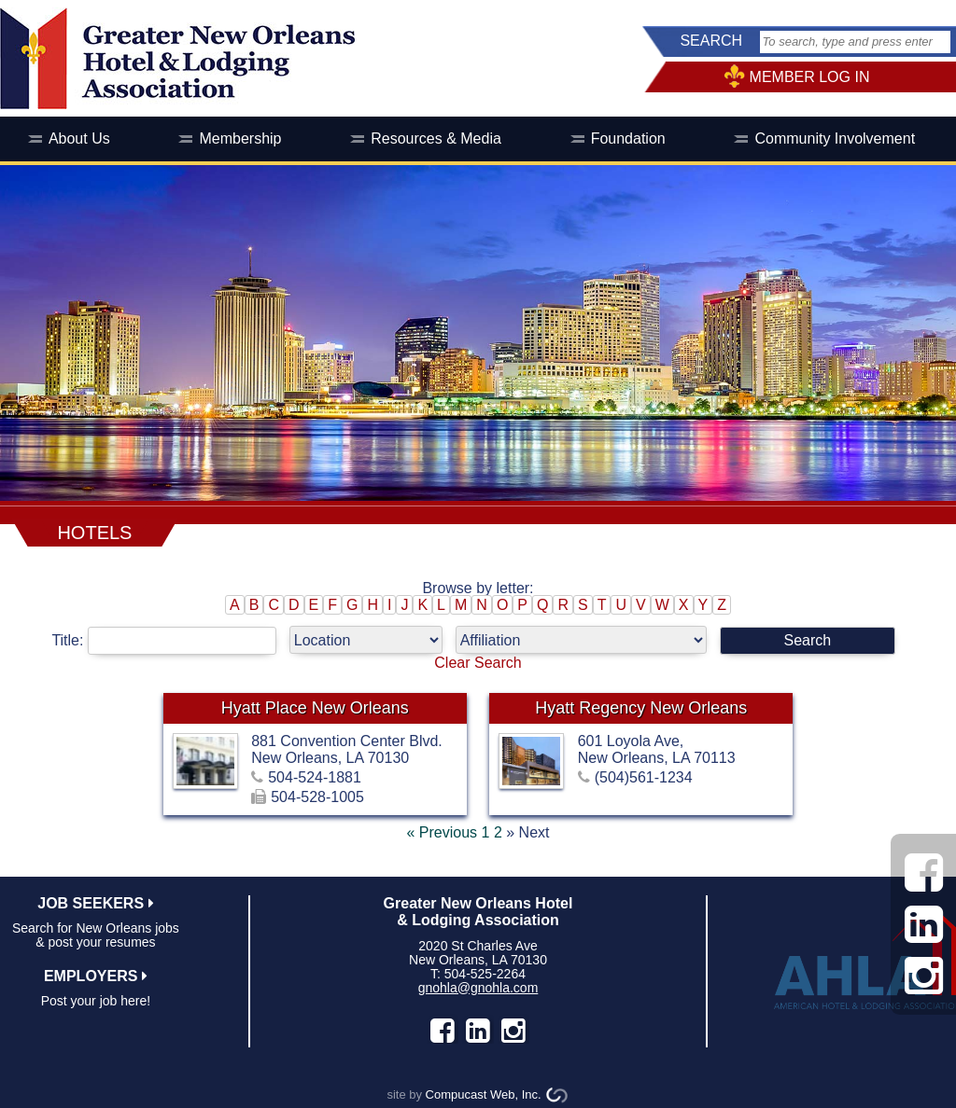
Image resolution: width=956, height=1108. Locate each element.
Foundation (628, 138)
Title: (169, 640)
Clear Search (477, 663)
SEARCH (711, 40)
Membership (240, 138)
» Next (527, 832)
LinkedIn (478, 1031)
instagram (513, 1031)
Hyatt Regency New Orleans (641, 708)
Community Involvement (834, 138)
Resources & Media (436, 138)
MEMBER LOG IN (810, 77)
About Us (79, 138)
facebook (442, 1031)
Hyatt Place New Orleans (315, 708)
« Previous (441, 832)
